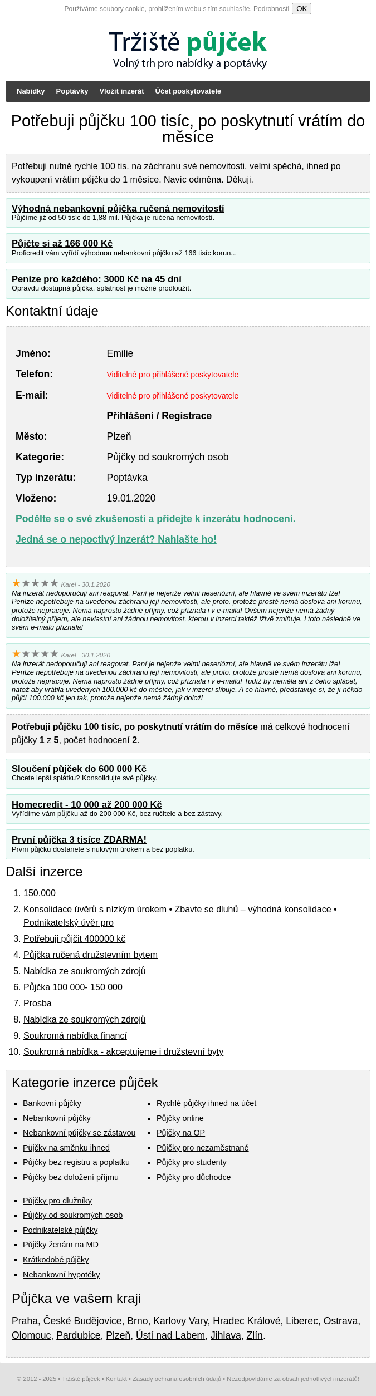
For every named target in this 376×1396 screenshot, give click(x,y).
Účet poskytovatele (188, 91)
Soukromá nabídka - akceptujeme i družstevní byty (123, 1051)
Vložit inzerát (121, 91)
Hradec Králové (246, 1320)
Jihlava (226, 1335)
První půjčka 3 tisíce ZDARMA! (79, 839)
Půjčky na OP (181, 1132)
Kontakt (116, 1378)
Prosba (37, 1003)
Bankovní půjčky (52, 1103)
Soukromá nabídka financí (75, 1035)
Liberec (302, 1320)
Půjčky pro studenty (192, 1162)
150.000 (39, 893)
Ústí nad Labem (170, 1335)
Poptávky (72, 91)
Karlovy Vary (180, 1320)
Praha (25, 1320)
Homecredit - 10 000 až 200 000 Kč (87, 804)
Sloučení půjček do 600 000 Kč (79, 769)
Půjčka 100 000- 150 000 (73, 987)
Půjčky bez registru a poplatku (76, 1162)
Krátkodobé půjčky (56, 1259)
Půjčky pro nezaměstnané (203, 1147)
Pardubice (78, 1335)
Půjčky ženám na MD (61, 1244)
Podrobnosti (271, 9)
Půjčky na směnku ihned (66, 1147)
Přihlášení (129, 415)
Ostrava (341, 1320)
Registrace (187, 415)
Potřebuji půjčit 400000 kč (74, 938)
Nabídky (31, 91)
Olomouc (31, 1335)
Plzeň (118, 1335)
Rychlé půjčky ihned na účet (206, 1103)
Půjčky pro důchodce (194, 1177)
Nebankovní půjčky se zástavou (79, 1132)
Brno (137, 1320)
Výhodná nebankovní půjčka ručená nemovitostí (118, 208)
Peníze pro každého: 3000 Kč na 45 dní (97, 279)
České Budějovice (82, 1320)
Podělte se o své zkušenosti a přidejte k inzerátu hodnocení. (156, 518)
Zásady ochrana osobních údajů (177, 1378)
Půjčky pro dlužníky (57, 1200)
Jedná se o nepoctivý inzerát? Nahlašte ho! (116, 539)
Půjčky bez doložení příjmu (71, 1177)
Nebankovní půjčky (57, 1118)
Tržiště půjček (81, 1378)
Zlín (255, 1335)
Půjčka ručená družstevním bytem (90, 955)
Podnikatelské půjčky (60, 1230)
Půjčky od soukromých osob (73, 1215)
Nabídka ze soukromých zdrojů (84, 971)
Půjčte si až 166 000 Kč (62, 243)
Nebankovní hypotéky (61, 1274)
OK (301, 8)
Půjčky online (180, 1118)
